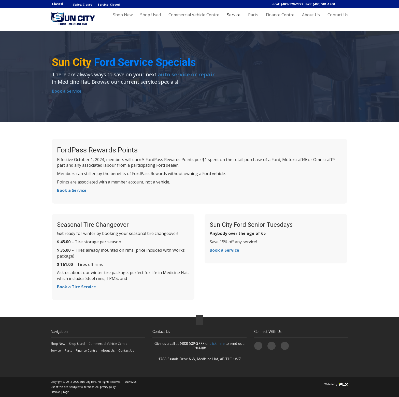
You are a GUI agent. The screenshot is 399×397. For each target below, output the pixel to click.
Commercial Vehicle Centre (193, 19)
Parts (253, 19)
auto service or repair (186, 74)
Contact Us (337, 19)
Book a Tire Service (76, 287)
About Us (311, 19)
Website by (336, 384)
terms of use (91, 387)
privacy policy (108, 387)
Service (233, 19)
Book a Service (66, 91)
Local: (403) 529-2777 (286, 4)
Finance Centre (280, 19)
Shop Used (150, 19)
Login (66, 392)
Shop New (123, 19)
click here (217, 343)
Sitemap (55, 392)
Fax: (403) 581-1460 (320, 4)
